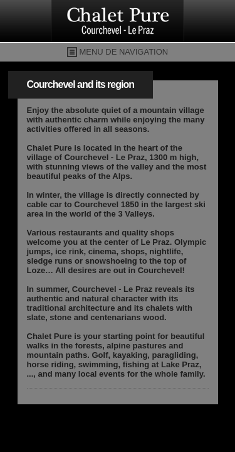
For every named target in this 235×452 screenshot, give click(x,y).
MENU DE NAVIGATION (123, 51)
